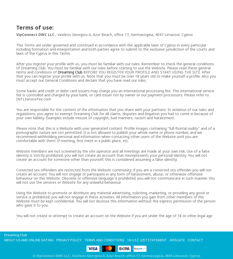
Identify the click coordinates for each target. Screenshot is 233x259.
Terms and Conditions (105, 240)
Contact (197, 240)
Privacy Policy (69, 240)
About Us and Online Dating (29, 240)
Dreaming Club (70, 72)
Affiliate (178, 240)
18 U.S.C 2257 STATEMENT (148, 240)
